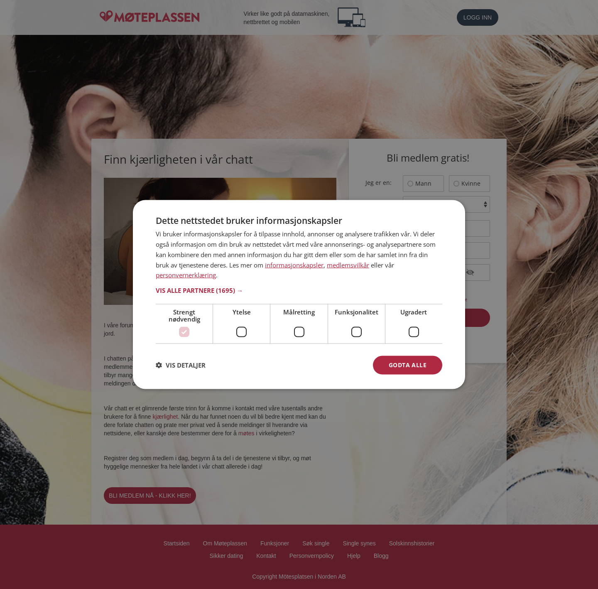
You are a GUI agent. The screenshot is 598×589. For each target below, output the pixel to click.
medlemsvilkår (348, 264)
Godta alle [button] (407, 365)
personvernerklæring (186, 275)
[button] (299, 290)
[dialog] (299, 294)
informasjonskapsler (294, 264)
